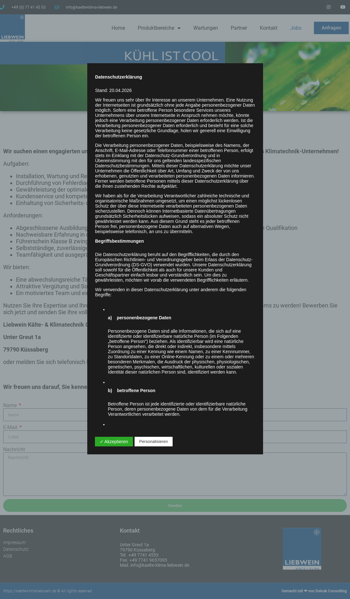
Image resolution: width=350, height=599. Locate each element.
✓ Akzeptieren (114, 441)
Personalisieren (153, 441)
